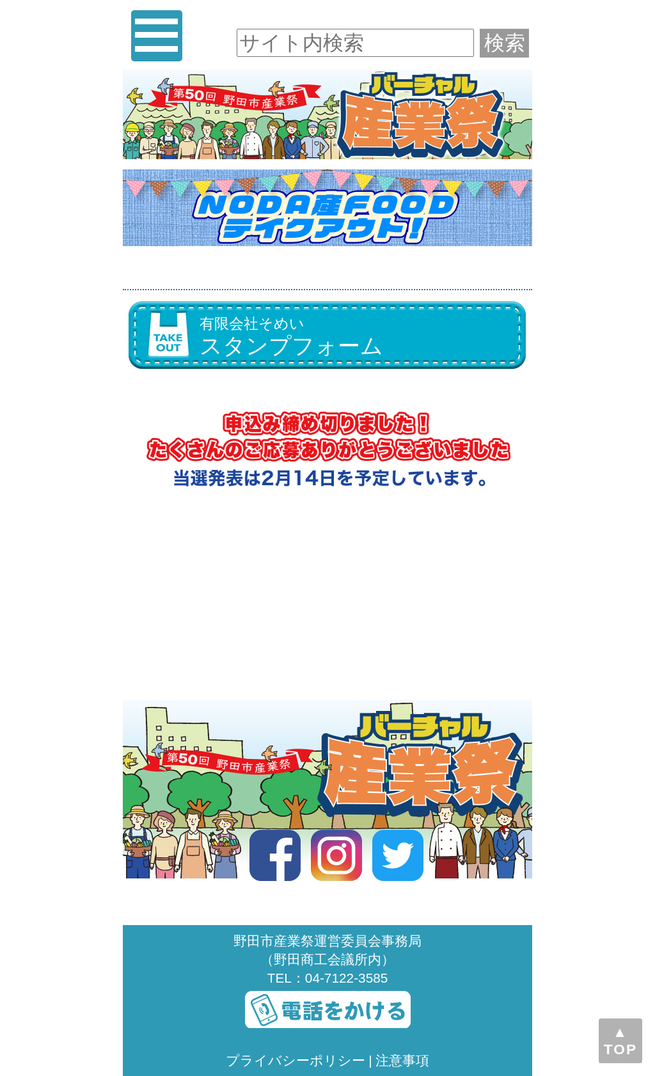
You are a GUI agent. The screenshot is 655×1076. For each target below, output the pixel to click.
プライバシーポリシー (295, 1060)
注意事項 (402, 1060)
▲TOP (620, 1040)
